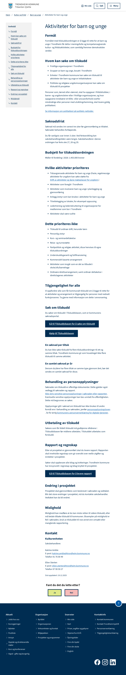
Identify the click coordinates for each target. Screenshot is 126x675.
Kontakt (12, 103)
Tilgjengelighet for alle (17, 68)
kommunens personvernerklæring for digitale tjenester (82, 412)
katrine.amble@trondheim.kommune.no (71, 553)
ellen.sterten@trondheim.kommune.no (70, 565)
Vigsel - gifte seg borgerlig (17, 653)
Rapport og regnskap (18, 89)
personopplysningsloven (98, 409)
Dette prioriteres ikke (18, 61)
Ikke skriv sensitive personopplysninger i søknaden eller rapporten (76, 393)
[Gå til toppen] (118, 603)
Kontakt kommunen (103, 619)
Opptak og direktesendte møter (17, 643)
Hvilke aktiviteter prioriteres (16, 56)
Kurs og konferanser (15, 649)
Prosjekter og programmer (47, 637)
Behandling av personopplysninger (18, 79)
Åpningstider (71, 637)
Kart (68, 624)
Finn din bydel (72, 642)
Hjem (8, 15)
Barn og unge (35, 15)
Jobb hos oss (12, 619)
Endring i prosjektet (17, 94)
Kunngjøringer (13, 624)
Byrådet (39, 619)
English (69, 651)
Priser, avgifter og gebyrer (77, 628)
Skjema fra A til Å (73, 633)
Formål (12, 31)
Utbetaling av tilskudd (18, 85)
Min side (86, 5)
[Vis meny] (114, 6)
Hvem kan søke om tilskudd (17, 37)
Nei (71, 592)
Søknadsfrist (14, 43)
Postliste (11, 633)
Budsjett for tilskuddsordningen (17, 49)
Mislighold (13, 98)
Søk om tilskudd (16, 73)
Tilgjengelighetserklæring (106, 633)
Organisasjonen (43, 624)
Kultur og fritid (20, 15)
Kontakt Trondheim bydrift (106, 624)
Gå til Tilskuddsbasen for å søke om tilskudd (72, 324)
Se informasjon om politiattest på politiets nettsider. (69, 111)
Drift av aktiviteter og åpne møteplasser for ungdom (74, 179)
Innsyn (10, 637)
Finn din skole (72, 646)
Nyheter (10, 628)
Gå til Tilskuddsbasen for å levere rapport (70, 473)
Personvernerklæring (104, 628)
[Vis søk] (99, 6)
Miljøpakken (41, 633)
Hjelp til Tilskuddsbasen (61, 333)
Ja (55, 592)
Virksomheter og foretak (46, 628)
